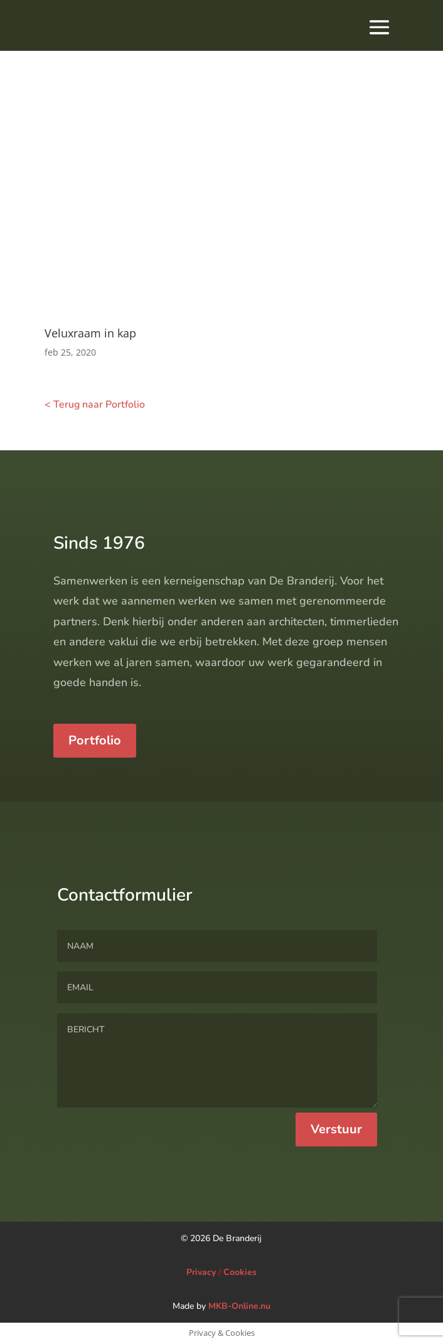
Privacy (201, 1272)
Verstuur (336, 1186)
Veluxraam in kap (90, 333)
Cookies (240, 1272)
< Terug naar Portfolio (95, 404)
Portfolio (94, 798)
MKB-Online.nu (239, 1306)
